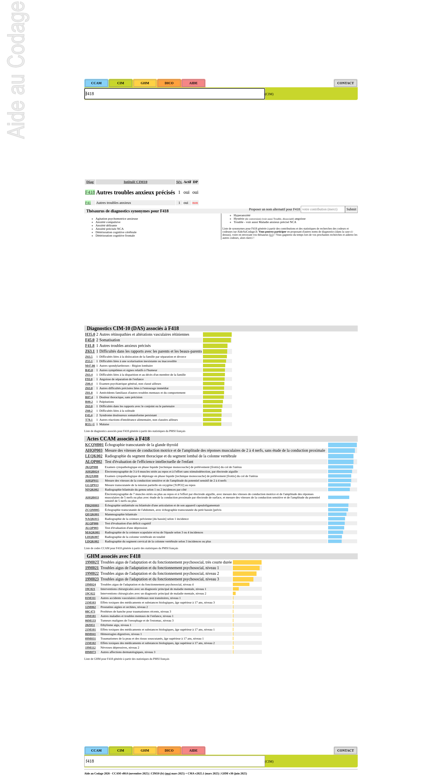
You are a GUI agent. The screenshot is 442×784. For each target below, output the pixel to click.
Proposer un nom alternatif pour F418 (274, 209)
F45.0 (89, 340)
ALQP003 (91, 527)
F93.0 (88, 379)
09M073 (90, 652)
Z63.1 (90, 351)
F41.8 (89, 346)
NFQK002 (92, 489)
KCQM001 (94, 445)
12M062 (90, 607)
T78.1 (89, 419)
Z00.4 (89, 383)
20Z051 (90, 625)
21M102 (90, 643)
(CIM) (269, 94)
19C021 (90, 589)
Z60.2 (89, 410)
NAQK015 (92, 518)
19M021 (92, 568)
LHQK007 (92, 536)
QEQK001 (92, 514)
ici (271, 234)
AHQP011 (92, 480)
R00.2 (89, 401)
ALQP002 (93, 462)
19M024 (90, 584)
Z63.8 (89, 388)
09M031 (90, 638)
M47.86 (90, 365)
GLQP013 (92, 485)
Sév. (179, 182)
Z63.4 (89, 374)
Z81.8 (89, 392)
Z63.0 (89, 406)
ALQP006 (91, 523)
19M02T (92, 562)
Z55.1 (89, 361)
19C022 (90, 593)
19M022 (92, 573)
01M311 (90, 598)
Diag (90, 182)
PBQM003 (92, 505)
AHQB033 (92, 497)
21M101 (90, 629)
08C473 (90, 611)
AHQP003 (93, 450)
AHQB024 (92, 471)
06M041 (90, 634)
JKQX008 (91, 476)
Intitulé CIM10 (135, 182)
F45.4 (88, 415)
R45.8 (89, 370)
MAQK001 (92, 532)
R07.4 (89, 397)
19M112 (90, 647)
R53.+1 (89, 424)
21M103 (90, 602)
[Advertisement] (221, 39)
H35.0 (90, 334)
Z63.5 (89, 356)
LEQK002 (93, 456)
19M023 (92, 579)
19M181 (90, 616)
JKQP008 (91, 467)
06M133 (90, 620)
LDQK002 (92, 541)
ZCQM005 (92, 509)
